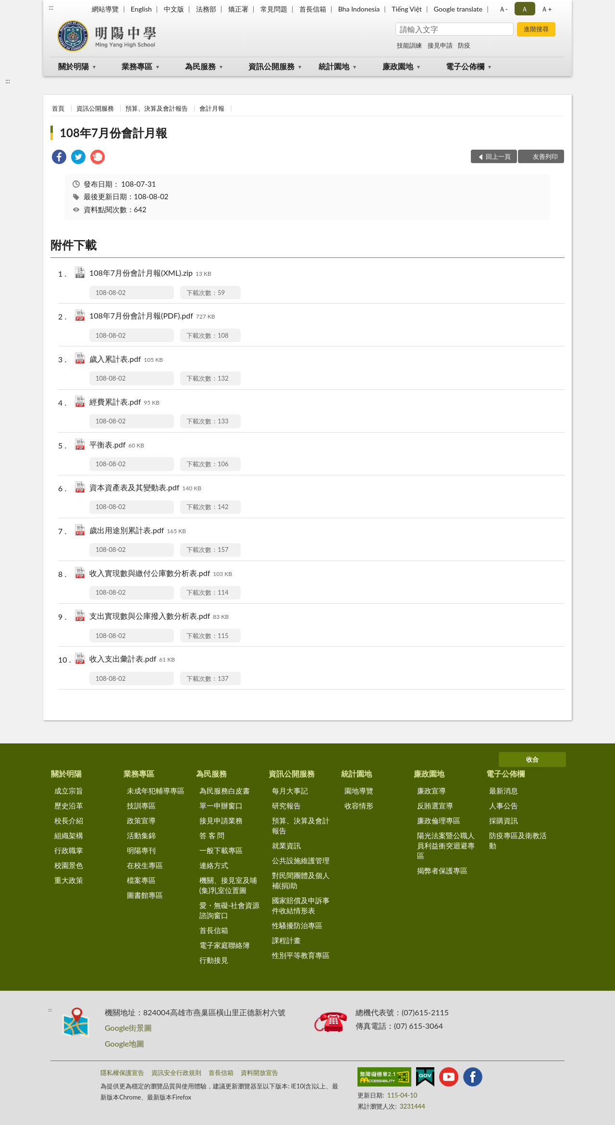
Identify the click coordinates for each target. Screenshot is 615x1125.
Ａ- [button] (503, 9)
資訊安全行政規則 (176, 1072)
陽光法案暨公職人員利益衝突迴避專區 (446, 845)
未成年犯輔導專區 (155, 790)
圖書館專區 (145, 895)
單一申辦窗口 (221, 805)
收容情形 (358, 805)
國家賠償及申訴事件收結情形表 (301, 905)
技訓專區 (141, 805)
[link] (59, 158)
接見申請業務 (221, 820)
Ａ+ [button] (546, 9)
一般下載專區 (221, 850)
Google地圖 (124, 1043)
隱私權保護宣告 (122, 1072)
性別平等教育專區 (301, 955)
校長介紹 (68, 820)
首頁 (58, 108)
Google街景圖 (128, 1027)
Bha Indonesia (359, 9)
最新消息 (503, 790)
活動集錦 (141, 835)
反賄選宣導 (435, 805)
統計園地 (334, 66)
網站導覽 (105, 9)
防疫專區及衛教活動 (518, 840)
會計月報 (211, 108)
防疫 (464, 45)
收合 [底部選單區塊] (532, 759)
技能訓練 (409, 45)
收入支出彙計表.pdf (132, 659)
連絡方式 (213, 865)
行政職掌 (68, 850)
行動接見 (213, 960)
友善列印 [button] (545, 156)
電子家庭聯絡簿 (224, 945)
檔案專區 (141, 880)
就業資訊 (286, 845)
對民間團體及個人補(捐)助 (301, 880)
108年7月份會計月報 (113, 133)
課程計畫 (286, 940)
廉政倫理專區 (438, 820)
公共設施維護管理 (301, 860)
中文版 (174, 9)
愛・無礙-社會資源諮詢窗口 (229, 910)
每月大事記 (290, 790)
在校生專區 (145, 865)
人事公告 (503, 805)
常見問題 (273, 9)
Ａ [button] (524, 9)
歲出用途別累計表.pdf (137, 531)
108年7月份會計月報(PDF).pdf (152, 316)
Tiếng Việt (407, 9)
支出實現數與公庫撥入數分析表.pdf (159, 616)
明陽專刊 (141, 850)
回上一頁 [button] (498, 156)
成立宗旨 (68, 790)
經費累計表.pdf (124, 402)
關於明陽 (73, 66)
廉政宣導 (431, 790)
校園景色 (68, 865)
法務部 (206, 9)
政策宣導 (141, 820)
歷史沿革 (68, 805)
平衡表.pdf (116, 445)
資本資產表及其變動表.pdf (145, 488)
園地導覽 (358, 790)
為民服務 (200, 66)
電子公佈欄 (465, 66)
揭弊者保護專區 (442, 870)
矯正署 (238, 9)
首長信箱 (312, 9)
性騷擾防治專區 (297, 925)
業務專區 (137, 66)
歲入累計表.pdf (126, 359)
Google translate (458, 9)
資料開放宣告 (259, 1072)
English (141, 9)
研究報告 (286, 805)
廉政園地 (397, 66)
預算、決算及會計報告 (156, 108)
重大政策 (68, 880)
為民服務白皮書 (224, 790)
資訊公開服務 (271, 66)
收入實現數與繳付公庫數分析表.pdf (160, 573)
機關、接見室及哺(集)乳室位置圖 (228, 885)
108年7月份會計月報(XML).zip (150, 273)
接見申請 (440, 45)
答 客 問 (212, 835)
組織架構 (68, 835)
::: (51, 7)
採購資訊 (503, 820)
